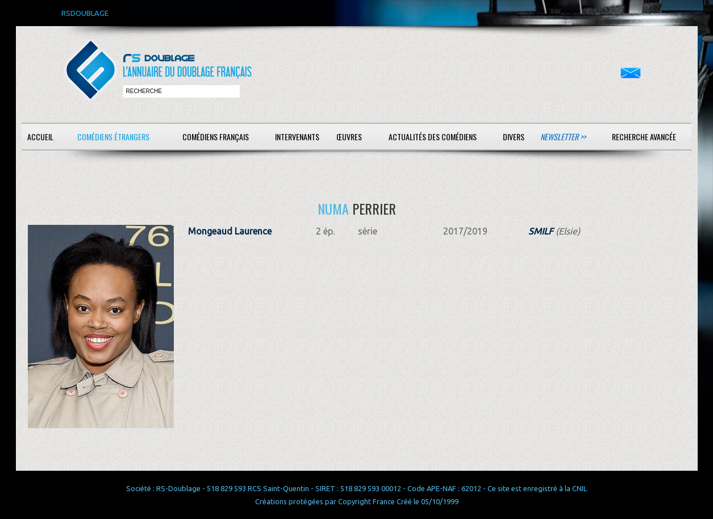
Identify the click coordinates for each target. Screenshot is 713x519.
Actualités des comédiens (433, 137)
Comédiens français (215, 137)
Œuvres (349, 137)
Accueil (40, 137)
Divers (513, 137)
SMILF (540, 231)
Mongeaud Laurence (230, 231)
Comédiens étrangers (113, 137)
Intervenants (297, 137)
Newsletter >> (563, 137)
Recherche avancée (644, 137)
